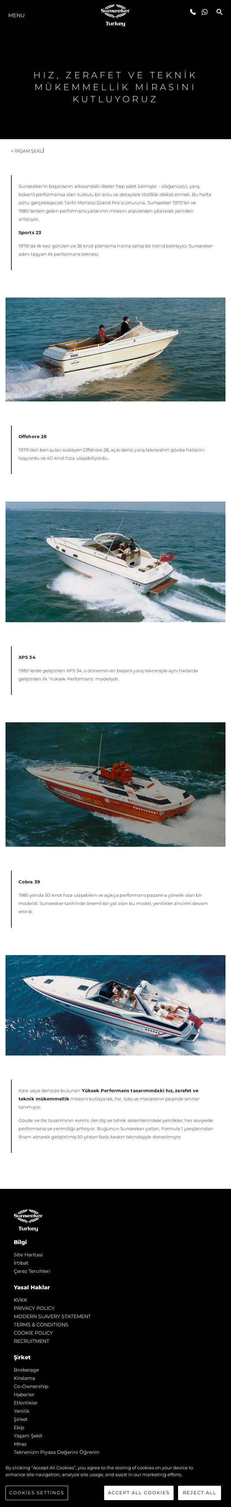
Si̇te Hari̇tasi (28, 1255)
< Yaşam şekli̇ (27, 151)
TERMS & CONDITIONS (41, 1325)
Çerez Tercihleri (32, 1271)
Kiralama (24, 1378)
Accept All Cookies (139, 1492)
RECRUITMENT (31, 1341)
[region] (115, 1482)
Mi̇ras (20, 1444)
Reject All (200, 1492)
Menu (16, 15)
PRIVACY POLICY (34, 1308)
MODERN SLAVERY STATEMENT (52, 1316)
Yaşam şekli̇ (28, 1436)
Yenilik (21, 1411)
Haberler (24, 1394)
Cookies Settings (36, 1492)
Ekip (19, 1427)
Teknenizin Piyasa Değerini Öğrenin (56, 1452)
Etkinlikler (26, 1403)
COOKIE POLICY (33, 1333)
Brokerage (26, 1370)
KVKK (20, 1300)
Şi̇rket (21, 1419)
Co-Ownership (31, 1386)
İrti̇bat (21, 1263)
